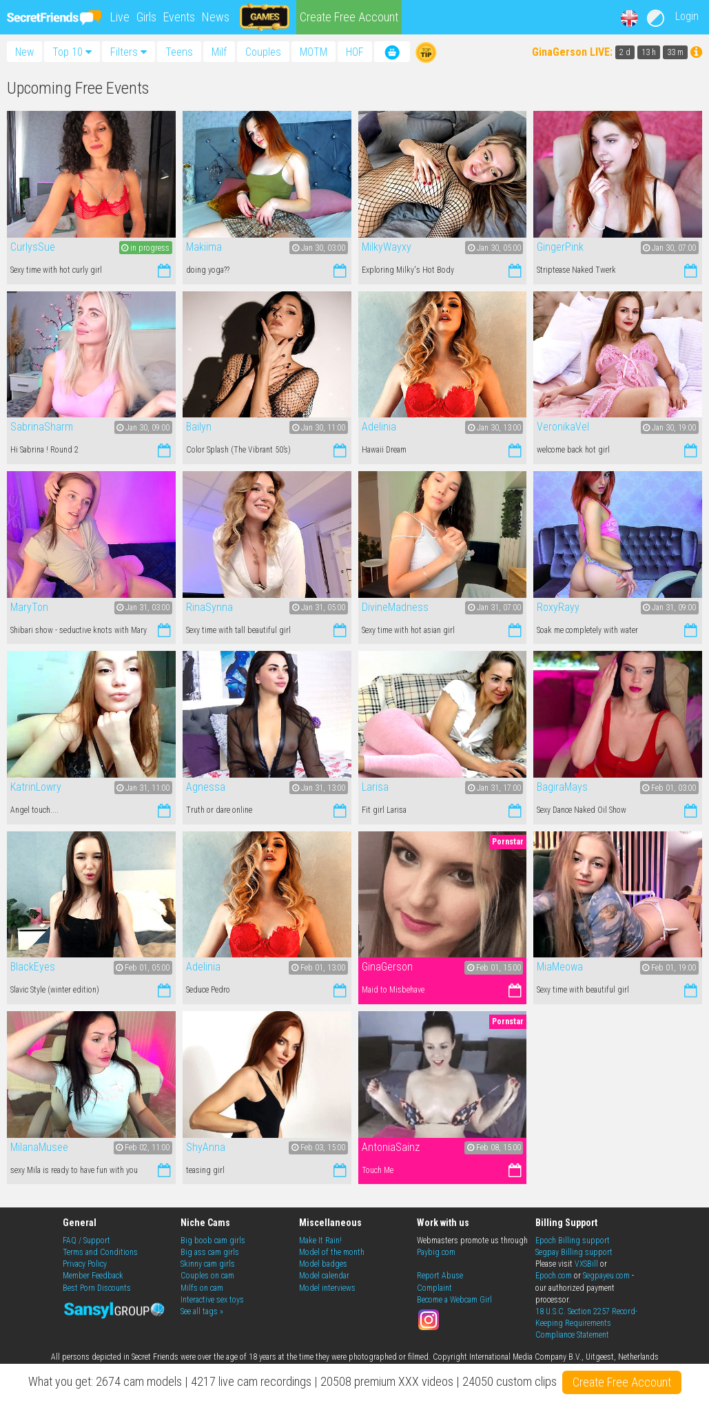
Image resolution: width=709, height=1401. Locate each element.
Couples (263, 52)
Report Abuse (440, 1275)
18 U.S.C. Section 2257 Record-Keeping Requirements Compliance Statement (586, 1323)
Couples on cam (207, 1275)
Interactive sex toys (212, 1300)
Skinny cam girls (208, 1264)
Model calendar (324, 1275)
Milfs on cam (202, 1288)
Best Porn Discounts (97, 1288)
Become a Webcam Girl (454, 1300)
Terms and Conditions (100, 1252)
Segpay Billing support (574, 1252)
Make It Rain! (320, 1240)
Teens (179, 52)
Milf (219, 52)
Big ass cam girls (210, 1252)
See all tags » (202, 1311)
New (24, 52)
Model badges (323, 1264)
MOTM (313, 52)
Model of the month (331, 1252)
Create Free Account (349, 17)
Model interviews (327, 1288)
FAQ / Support (86, 1240)
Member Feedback (93, 1275)
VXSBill (586, 1264)
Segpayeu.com (606, 1275)
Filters (128, 52)
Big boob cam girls (213, 1240)
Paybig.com (436, 1252)
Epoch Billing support (572, 1240)
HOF (355, 52)
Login (687, 16)
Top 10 (72, 52)
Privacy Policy (85, 1264)
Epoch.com (553, 1275)
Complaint (434, 1288)
